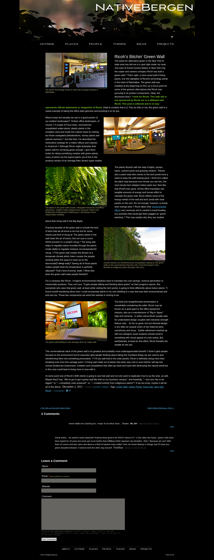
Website (46, 486)
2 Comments (59, 391)
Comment (47, 496)
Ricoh (48, 390)
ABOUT (66, 550)
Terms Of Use (170, 555)
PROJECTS (165, 44)
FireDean (118, 447)
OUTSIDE (47, 44)
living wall (148, 387)
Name (45, 466)
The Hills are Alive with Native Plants (55, 408)
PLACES (71, 44)
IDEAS (141, 44)
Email (45, 476)
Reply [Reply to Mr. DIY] (172, 426)
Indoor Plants (135, 387)
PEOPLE (95, 44)
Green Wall (121, 387)
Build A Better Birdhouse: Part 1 (161, 408)
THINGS (119, 44)
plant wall (158, 387)
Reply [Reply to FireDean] (172, 451)
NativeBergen (144, 8)
